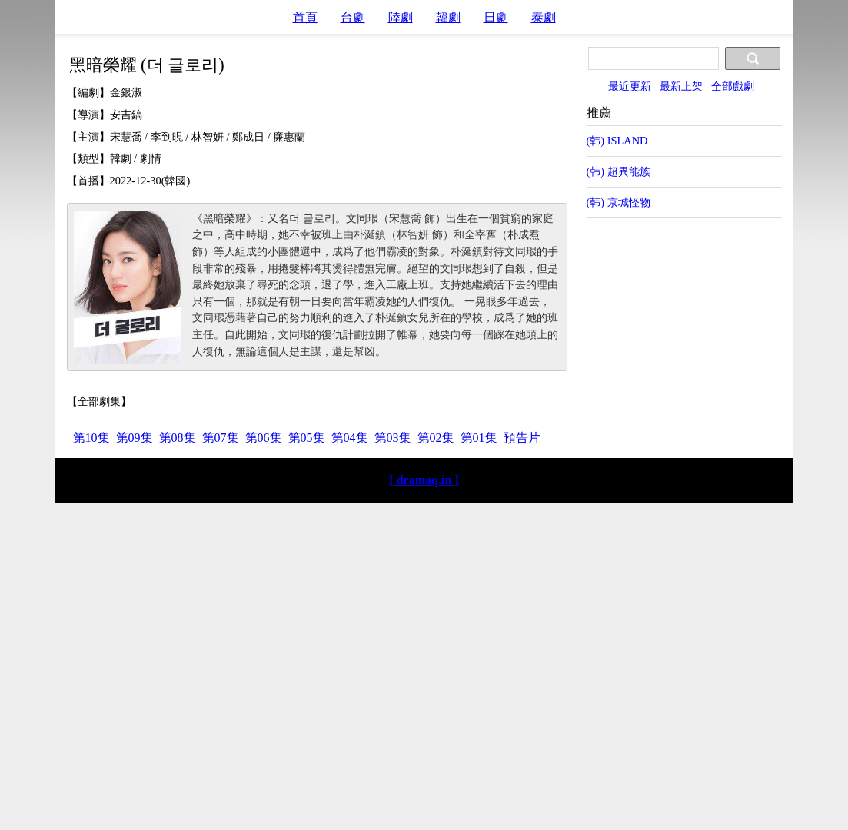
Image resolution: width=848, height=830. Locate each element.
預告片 (522, 437)
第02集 (435, 437)
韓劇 (448, 17)
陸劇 (400, 17)
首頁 (305, 17)
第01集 (479, 437)
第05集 (306, 437)
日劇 (496, 17)
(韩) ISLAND (617, 140)
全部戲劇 (732, 86)
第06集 (263, 437)
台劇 (353, 17)
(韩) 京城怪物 (618, 202)
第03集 (392, 437)
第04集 (349, 437)
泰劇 (543, 17)
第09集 (134, 437)
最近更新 (629, 86)
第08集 (177, 437)
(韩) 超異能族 (618, 171)
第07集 (220, 437)
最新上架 (681, 86)
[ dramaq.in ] (423, 479)
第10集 (91, 437)
